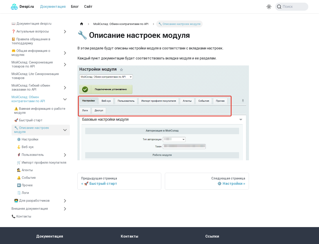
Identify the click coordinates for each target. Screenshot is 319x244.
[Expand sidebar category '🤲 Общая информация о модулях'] (65, 53)
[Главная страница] (81, 23)
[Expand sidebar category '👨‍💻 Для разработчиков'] (65, 200)
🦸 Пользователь (30, 155)
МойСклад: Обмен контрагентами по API (28, 99)
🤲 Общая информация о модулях (31, 53)
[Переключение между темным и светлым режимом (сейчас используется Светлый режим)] (269, 6)
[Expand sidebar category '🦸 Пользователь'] (65, 155)
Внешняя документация (30, 209)
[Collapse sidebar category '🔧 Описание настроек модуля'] (65, 130)
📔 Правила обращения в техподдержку (31, 41)
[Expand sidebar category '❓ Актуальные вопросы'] (65, 31)
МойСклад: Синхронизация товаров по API (32, 64)
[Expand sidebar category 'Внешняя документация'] (65, 208)
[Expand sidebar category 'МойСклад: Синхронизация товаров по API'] (65, 64)
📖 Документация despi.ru (31, 24)
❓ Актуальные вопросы (30, 31)
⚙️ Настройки (27, 139)
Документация (53, 6)
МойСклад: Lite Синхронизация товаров (35, 76)
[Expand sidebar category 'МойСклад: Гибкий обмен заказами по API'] (65, 87)
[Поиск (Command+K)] (291, 7)
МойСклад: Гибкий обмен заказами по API (31, 88)
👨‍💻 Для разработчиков (32, 201)
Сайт (88, 6)
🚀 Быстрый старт (28, 120)
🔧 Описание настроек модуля (31, 130)
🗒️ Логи (23, 193)
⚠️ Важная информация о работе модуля (39, 111)
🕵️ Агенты (25, 170)
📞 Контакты (21, 216)
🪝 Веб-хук (25, 147)
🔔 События (26, 178)
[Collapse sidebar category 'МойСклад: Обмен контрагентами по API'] (65, 99)
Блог (75, 6)
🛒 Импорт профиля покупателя (41, 163)
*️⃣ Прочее (25, 185)
